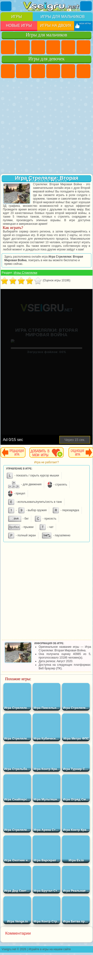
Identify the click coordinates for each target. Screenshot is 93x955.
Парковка (8, 47)
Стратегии (38, 47)
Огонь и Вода (38, 71)
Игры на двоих (56, 25)
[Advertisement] (46, 126)
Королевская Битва (83, 47)
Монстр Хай (83, 71)
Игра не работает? (46, 462)
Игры (16, 17)
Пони (8, 71)
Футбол (23, 47)
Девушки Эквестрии (23, 71)
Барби (53, 71)
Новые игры (19, 25)
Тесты (68, 71)
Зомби (68, 47)
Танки (53, 47)
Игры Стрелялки (25, 272)
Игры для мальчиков (63, 17)
